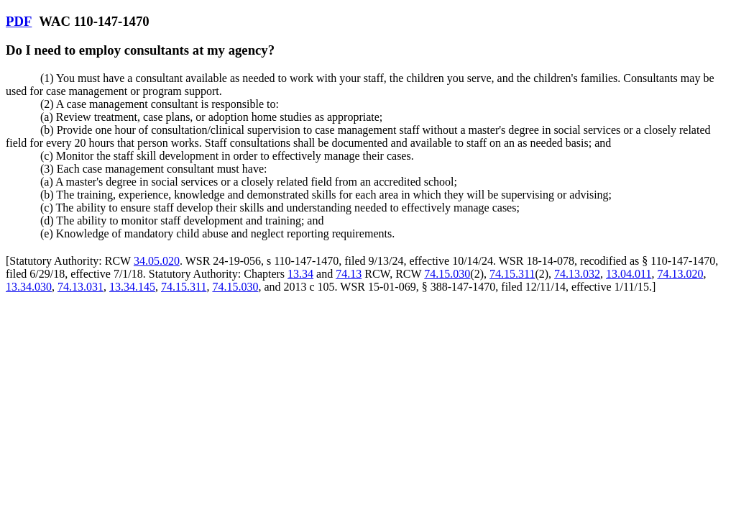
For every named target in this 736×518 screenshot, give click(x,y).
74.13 (349, 274)
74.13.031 (81, 287)
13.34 (300, 274)
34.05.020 (157, 261)
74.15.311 (512, 274)
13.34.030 (29, 287)
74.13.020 (680, 274)
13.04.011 (628, 274)
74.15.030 (447, 274)
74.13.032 (577, 274)
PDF (19, 21)
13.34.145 (132, 287)
